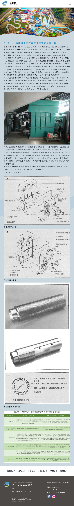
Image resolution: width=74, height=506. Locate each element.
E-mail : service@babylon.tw (56, 492)
